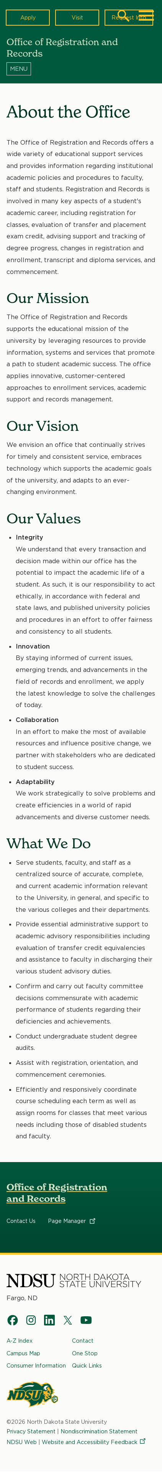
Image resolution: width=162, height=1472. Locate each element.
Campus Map (23, 1353)
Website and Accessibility (94, 1442)
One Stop (85, 1353)
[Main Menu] (146, 16)
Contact (82, 1340)
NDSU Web (22, 1442)
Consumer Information (36, 1366)
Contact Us (21, 1221)
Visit (77, 17)
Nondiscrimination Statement (99, 1431)
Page (72, 1221)
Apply (28, 17)
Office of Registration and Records (57, 1193)
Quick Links (87, 1366)
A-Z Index (20, 1340)
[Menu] (81, 68)
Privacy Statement (31, 1431)
